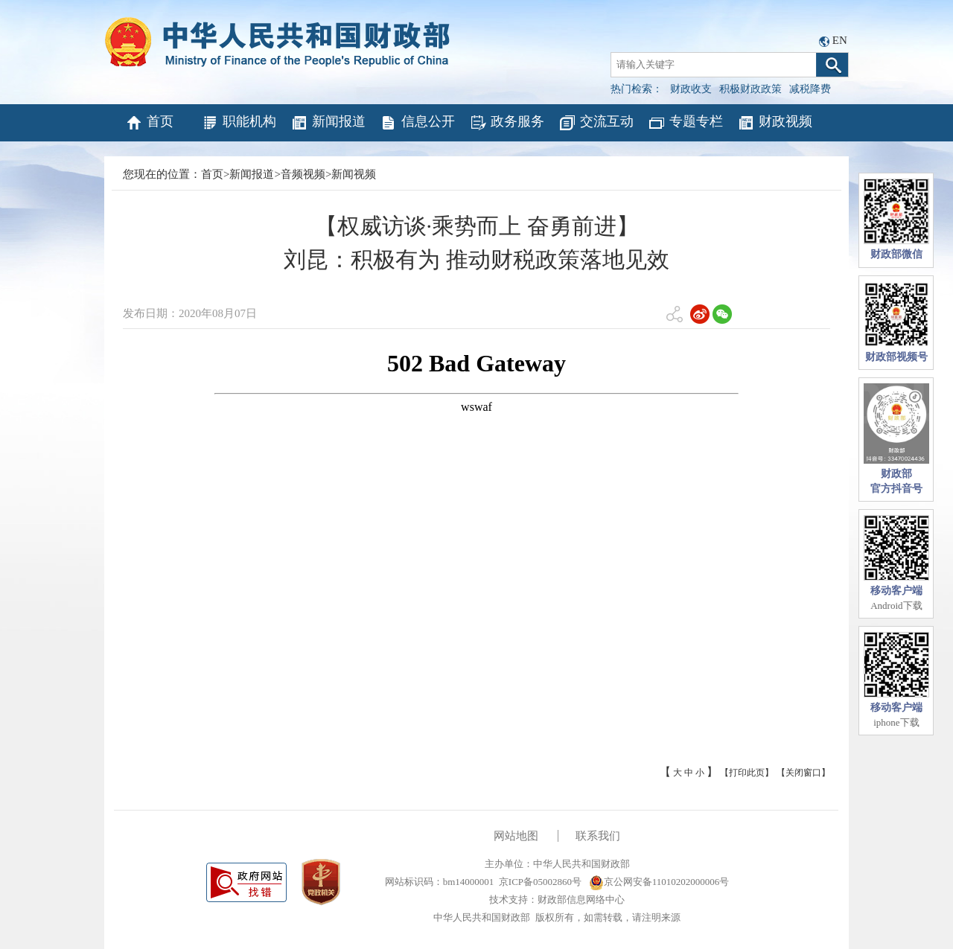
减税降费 (810, 89)
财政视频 (774, 123)
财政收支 (691, 89)
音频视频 (303, 174)
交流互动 (596, 123)
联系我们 (598, 836)
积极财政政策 (750, 89)
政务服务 (506, 123)
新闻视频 (353, 174)
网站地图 (516, 836)
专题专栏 (685, 123)
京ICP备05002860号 (540, 881)
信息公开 (417, 123)
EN (839, 40)
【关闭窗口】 (803, 772)
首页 (149, 123)
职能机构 (238, 123)
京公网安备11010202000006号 (659, 881)
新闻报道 (328, 123)
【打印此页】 (747, 772)
